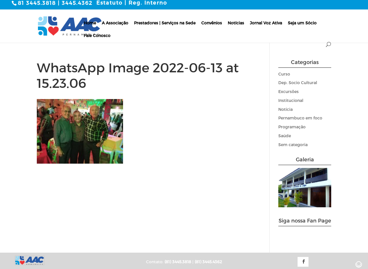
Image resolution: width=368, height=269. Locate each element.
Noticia (285, 109)
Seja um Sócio (302, 22)
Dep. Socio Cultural (297, 82)
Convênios (211, 22)
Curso (284, 73)
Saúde (284, 135)
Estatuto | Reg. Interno (131, 2)
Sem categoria (293, 144)
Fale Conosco (97, 35)
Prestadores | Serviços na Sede (164, 22)
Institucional (290, 100)
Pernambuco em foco (300, 117)
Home (90, 22)
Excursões (288, 91)
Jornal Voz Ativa (266, 22)
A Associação (115, 22)
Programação (292, 126)
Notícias (236, 22)
